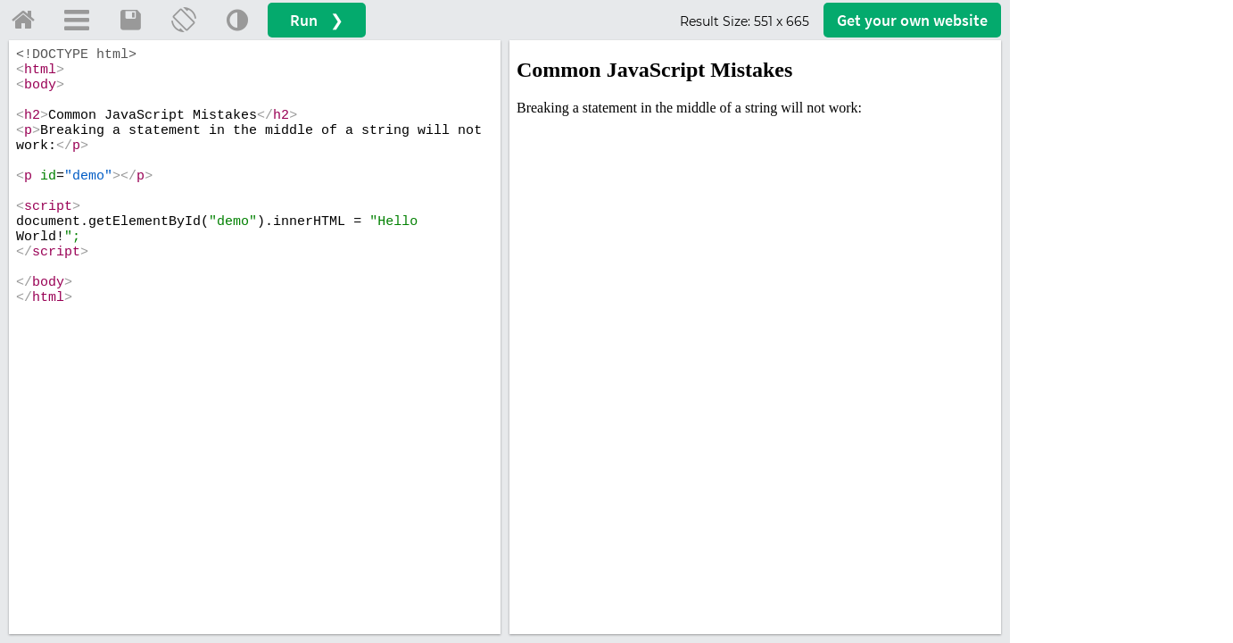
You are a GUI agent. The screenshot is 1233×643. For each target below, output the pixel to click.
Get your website (912, 20)
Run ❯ (316, 20)
